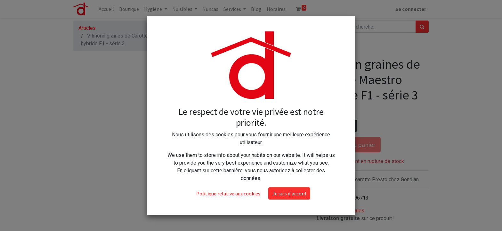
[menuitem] (106, 9)
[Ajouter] (350, 126)
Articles (87, 28)
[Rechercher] (422, 27)
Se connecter (410, 9)
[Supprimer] (323, 126)
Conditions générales (340, 211)
